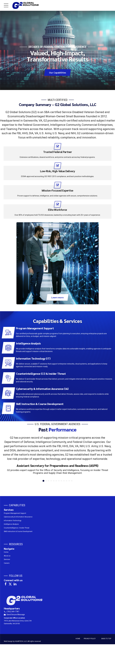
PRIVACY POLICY (90, 639)
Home (6, 552)
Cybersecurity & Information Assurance (18, 517)
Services (7, 559)
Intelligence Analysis (11, 524)
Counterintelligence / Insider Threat (16, 528)
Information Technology (12, 520)
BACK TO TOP (106, 639)
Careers (7, 563)
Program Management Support (15, 513)
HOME (78, 639)
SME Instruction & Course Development (18, 531)
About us (7, 556)
